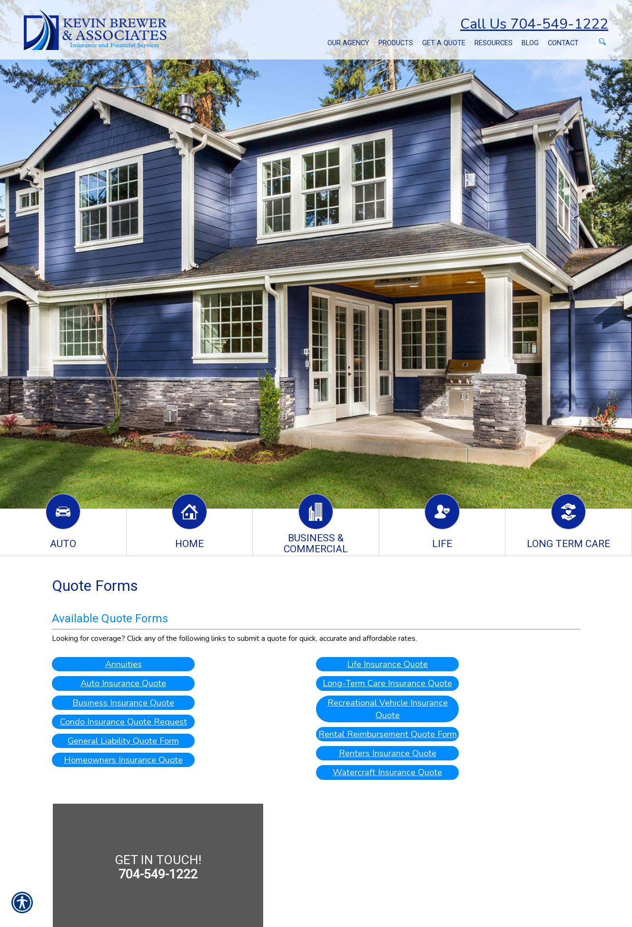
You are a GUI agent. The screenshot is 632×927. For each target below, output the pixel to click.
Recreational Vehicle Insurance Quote (387, 709)
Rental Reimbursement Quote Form (387, 734)
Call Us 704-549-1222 (534, 24)
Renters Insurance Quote (387, 753)
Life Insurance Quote (387, 664)
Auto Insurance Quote (123, 683)
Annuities (123, 664)
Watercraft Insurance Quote (387, 772)
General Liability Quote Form (123, 741)
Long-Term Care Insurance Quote (387, 683)
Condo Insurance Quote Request (123, 722)
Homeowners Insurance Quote (123, 760)
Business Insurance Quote (123, 702)
